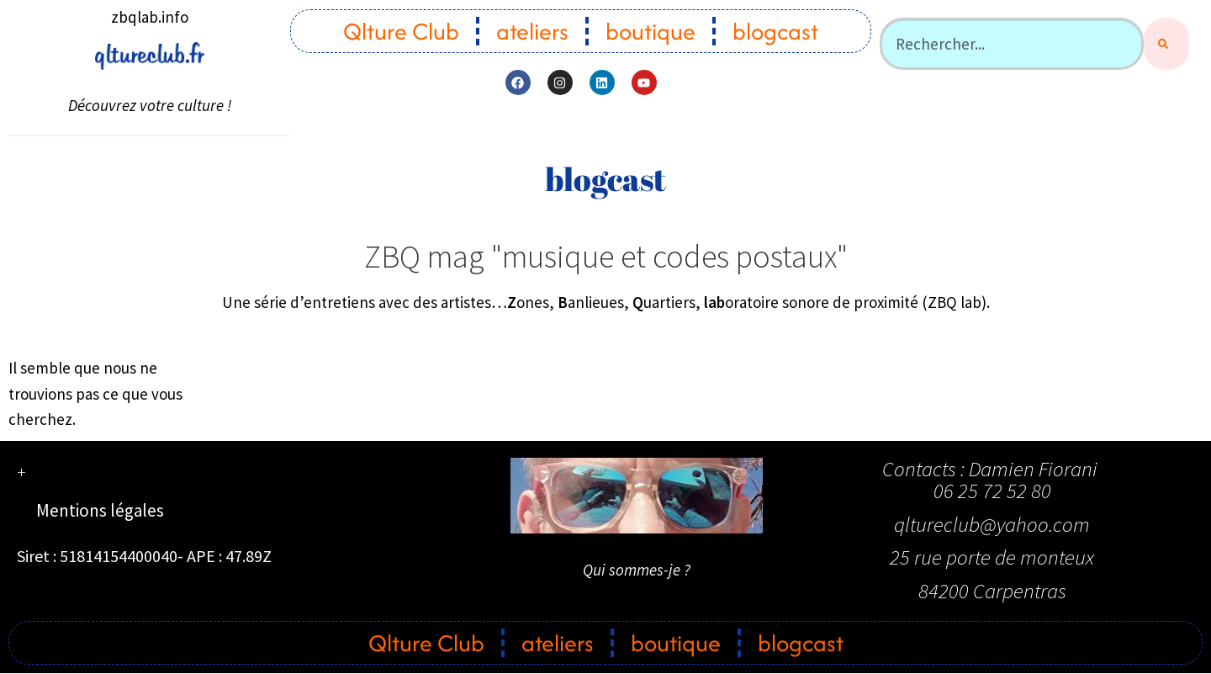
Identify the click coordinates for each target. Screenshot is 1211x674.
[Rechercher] (1166, 44)
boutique (650, 31)
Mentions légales (100, 510)
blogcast (775, 31)
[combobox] (1012, 44)
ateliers (532, 31)
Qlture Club (401, 31)
